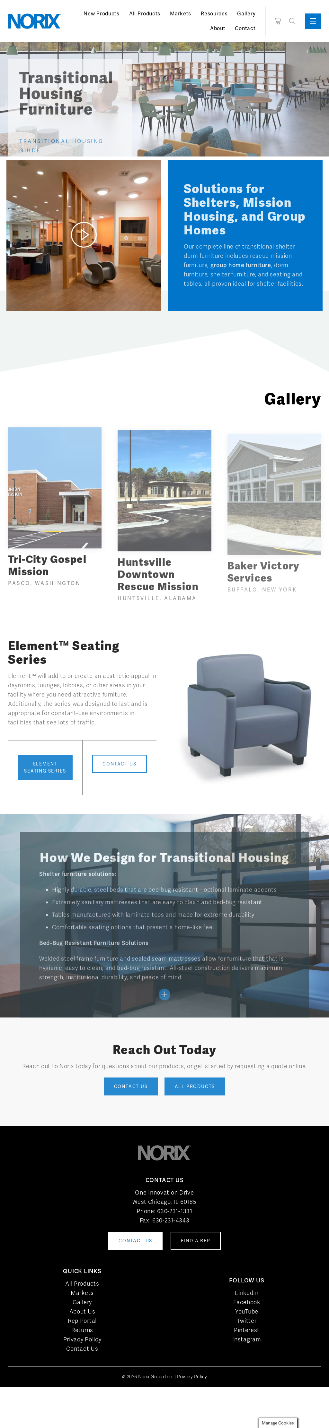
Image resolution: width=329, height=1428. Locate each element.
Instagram (246, 1339)
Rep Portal (82, 1320)
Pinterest (247, 1330)
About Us (82, 1311)
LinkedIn (247, 1293)
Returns (82, 1330)
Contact (245, 28)
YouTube (246, 1311)
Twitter (247, 1320)
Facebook (246, 1302)
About (218, 28)
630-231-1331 (174, 1211)
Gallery (246, 13)
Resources (214, 13)
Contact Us (82, 1348)
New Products (101, 13)
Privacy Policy (82, 1339)
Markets (180, 13)
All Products (144, 13)
